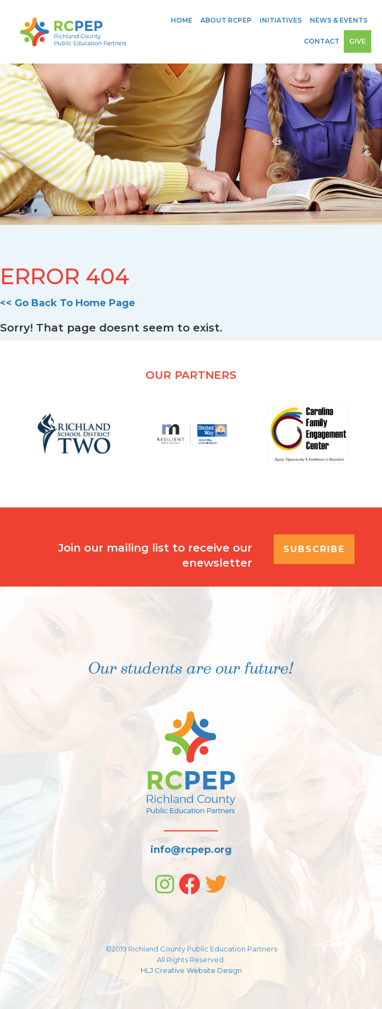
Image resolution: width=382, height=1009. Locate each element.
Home (181, 20)
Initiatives (281, 20)
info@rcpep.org (191, 850)
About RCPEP (226, 20)
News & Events (338, 20)
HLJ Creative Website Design (191, 970)
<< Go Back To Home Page (67, 303)
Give (357, 41)
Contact (321, 41)
